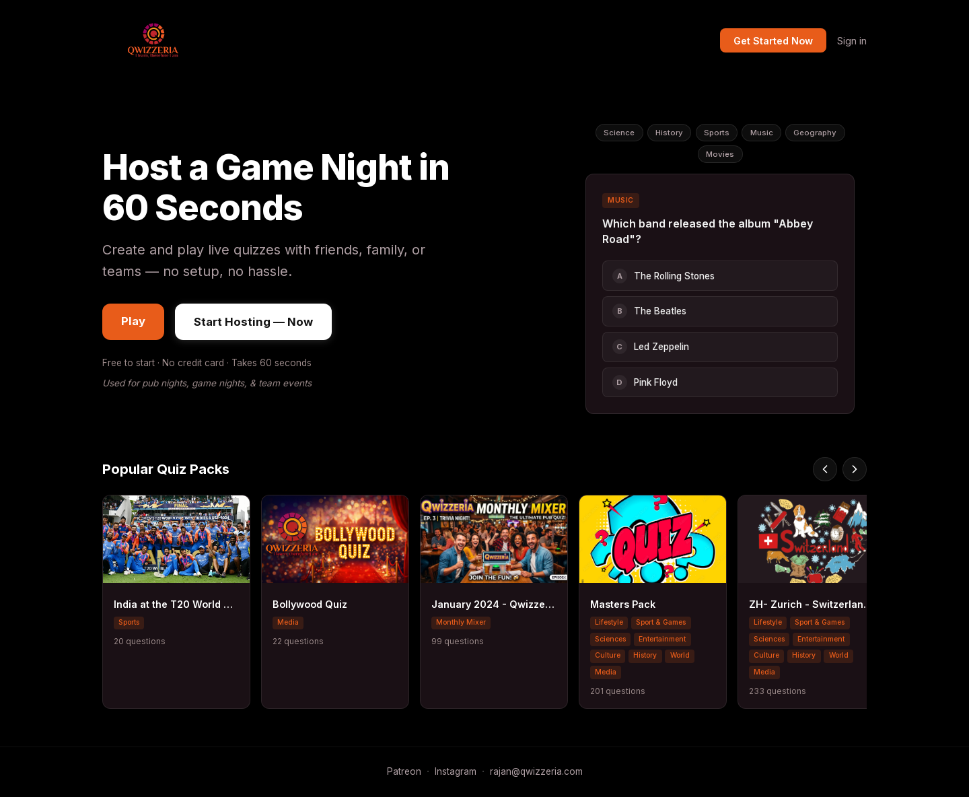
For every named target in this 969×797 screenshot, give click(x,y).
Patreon (404, 771)
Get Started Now (773, 40)
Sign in (852, 40)
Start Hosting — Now (253, 321)
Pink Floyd (645, 382)
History (669, 132)
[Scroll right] (854, 469)
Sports (716, 132)
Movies (720, 154)
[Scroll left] (825, 469)
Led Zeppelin (650, 346)
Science (619, 132)
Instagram (455, 771)
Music (761, 132)
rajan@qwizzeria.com (536, 771)
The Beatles (649, 311)
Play (133, 321)
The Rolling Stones (663, 276)
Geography (814, 132)
